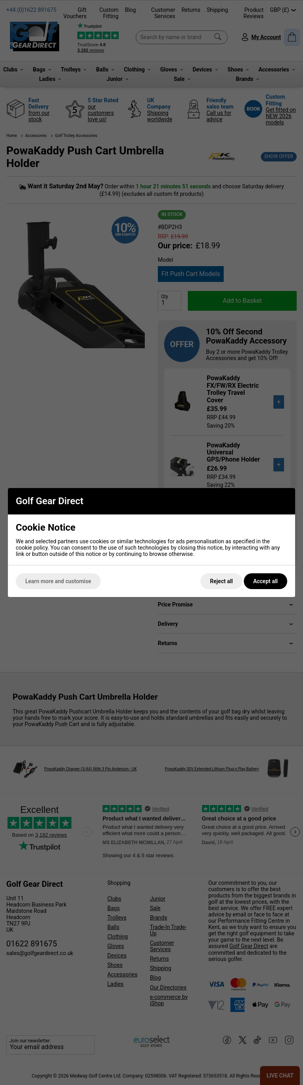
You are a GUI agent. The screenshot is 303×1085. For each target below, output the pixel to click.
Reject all (221, 581)
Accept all (265, 581)
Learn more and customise (58, 581)
